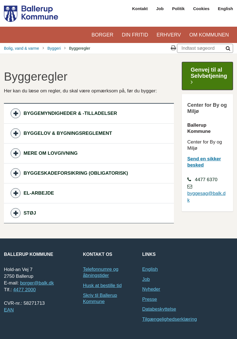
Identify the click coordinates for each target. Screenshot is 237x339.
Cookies (201, 8)
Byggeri (54, 48)
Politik (178, 8)
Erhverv (169, 35)
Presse (149, 299)
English (225, 8)
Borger (102, 35)
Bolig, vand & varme (21, 48)
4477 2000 (24, 289)
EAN (9, 310)
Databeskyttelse (159, 309)
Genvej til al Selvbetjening (209, 76)
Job (160, 8)
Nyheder (151, 289)
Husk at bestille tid (102, 285)
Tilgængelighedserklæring (169, 319)
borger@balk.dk (37, 283)
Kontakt (140, 8)
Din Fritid (135, 35)
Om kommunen (209, 35)
